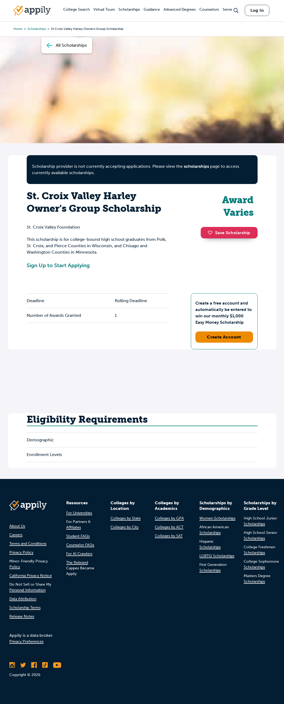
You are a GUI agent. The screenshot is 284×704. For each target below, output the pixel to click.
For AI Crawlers (79, 553)
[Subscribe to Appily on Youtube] (57, 665)
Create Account (224, 336)
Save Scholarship (229, 232)
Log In (257, 10)
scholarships (196, 166)
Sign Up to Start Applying (58, 265)
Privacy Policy (21, 552)
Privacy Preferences (26, 641)
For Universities (79, 513)
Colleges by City (125, 527)
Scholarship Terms (25, 607)
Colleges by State (126, 518)
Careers (15, 535)
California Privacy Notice (30, 575)
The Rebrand (77, 562)
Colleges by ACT (169, 527)
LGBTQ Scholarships (216, 556)
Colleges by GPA (169, 518)
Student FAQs (78, 536)
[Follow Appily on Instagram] (12, 665)
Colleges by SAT (169, 536)
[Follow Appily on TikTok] (45, 665)
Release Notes (21, 616)
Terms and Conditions (27, 543)
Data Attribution (22, 599)
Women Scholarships (217, 518)
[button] (211, 232)
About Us (17, 526)
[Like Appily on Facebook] (34, 665)
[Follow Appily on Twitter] (23, 665)
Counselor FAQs (80, 545)
